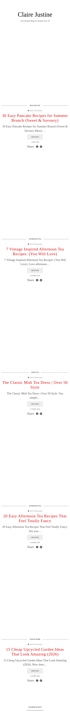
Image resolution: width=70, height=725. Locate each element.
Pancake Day (35, 105)
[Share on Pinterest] (41, 146)
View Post (35, 137)
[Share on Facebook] (37, 146)
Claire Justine (35, 14)
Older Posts (35, 707)
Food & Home (35, 639)
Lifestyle (35, 372)
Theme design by (35, 722)
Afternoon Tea (35, 239)
